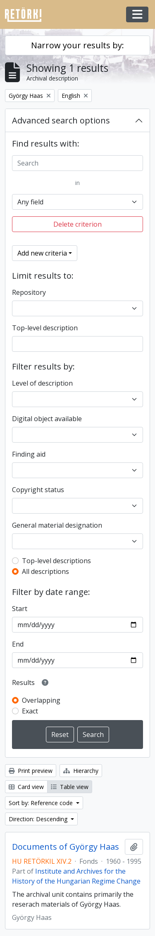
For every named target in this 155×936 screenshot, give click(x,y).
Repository (29, 292)
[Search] (77, 163)
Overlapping (41, 700)
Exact (30, 711)
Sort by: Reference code (41, 803)
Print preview (30, 771)
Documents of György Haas (65, 847)
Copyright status (38, 489)
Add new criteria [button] (42, 253)
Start (19, 608)
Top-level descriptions (56, 560)
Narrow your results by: (77, 45)
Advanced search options (61, 120)
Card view (26, 787)
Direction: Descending (39, 819)
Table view (69, 787)
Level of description (42, 383)
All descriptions (45, 571)
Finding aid (28, 454)
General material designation (57, 525)
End (18, 644)
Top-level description (45, 327)
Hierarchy (80, 771)
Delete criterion (77, 224)
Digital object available (47, 418)
